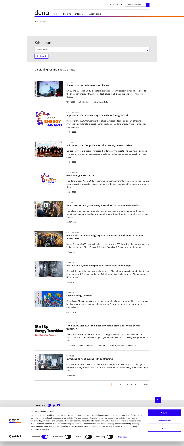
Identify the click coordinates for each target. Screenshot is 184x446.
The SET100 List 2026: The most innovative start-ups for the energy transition (103, 327)
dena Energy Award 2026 (80, 175)
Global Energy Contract (79, 295)
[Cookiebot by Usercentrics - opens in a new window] (15, 441)
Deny (164, 433)
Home (36, 22)
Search (44, 22)
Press (112, 5)
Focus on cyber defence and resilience (87, 85)
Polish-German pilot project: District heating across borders (99, 145)
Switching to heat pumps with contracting (89, 358)
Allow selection (164, 425)
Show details (123, 441)
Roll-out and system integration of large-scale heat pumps (98, 265)
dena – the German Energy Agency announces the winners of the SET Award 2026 (104, 237)
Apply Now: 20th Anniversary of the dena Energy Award (97, 115)
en (121, 5)
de (117, 5)
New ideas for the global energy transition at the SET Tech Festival (103, 205)
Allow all (164, 417)
